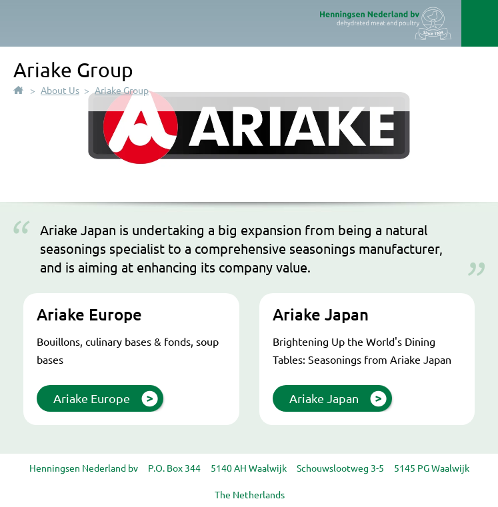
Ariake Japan (324, 398)
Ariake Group (122, 90)
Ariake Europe (91, 398)
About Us (60, 90)
